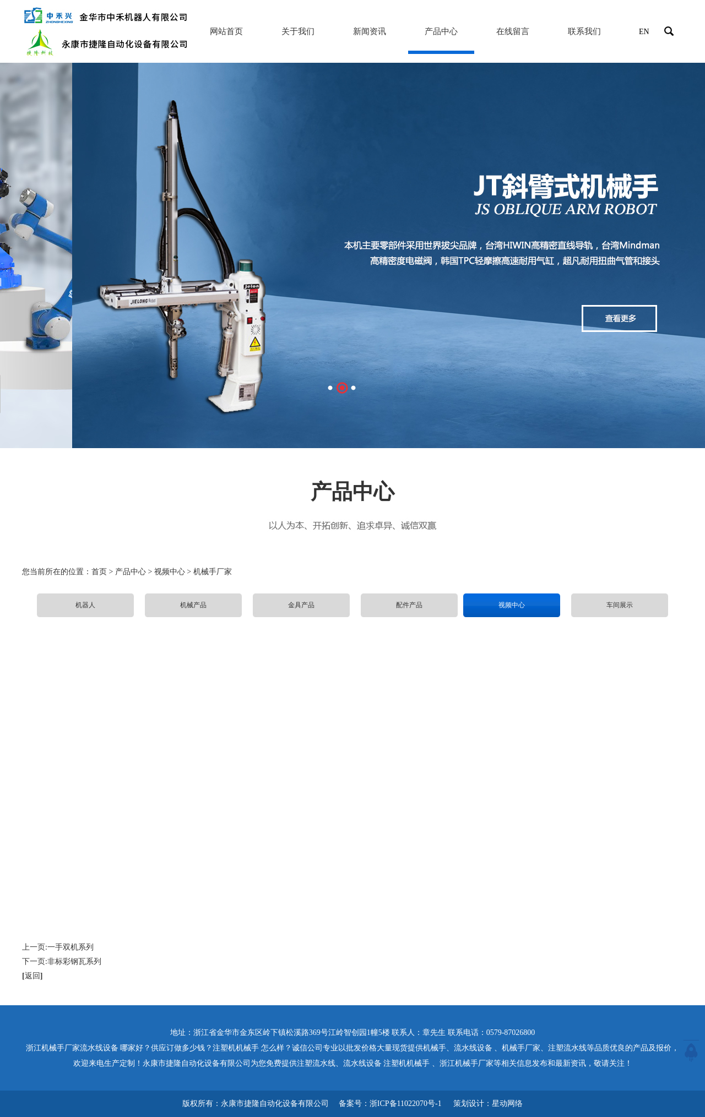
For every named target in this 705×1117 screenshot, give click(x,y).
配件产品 (409, 605)
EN (644, 32)
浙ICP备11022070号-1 (406, 1103)
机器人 (85, 605)
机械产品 (193, 605)
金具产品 (301, 605)
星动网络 (507, 1103)
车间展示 (619, 605)
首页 (99, 572)
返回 (32, 976)
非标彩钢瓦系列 (74, 961)
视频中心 (511, 605)
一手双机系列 (70, 947)
